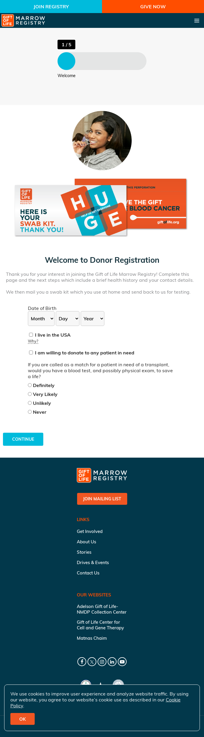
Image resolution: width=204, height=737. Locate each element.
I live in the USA (50, 335)
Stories (84, 552)
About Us (86, 542)
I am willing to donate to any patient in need (81, 353)
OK (22, 719)
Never (37, 412)
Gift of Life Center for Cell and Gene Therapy (100, 625)
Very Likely (43, 394)
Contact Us (88, 573)
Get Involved (90, 531)
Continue (23, 439)
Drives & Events (93, 562)
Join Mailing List (102, 499)
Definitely (41, 385)
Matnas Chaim (92, 638)
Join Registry (51, 6)
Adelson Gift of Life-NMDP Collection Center (102, 609)
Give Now (153, 6)
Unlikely (39, 403)
